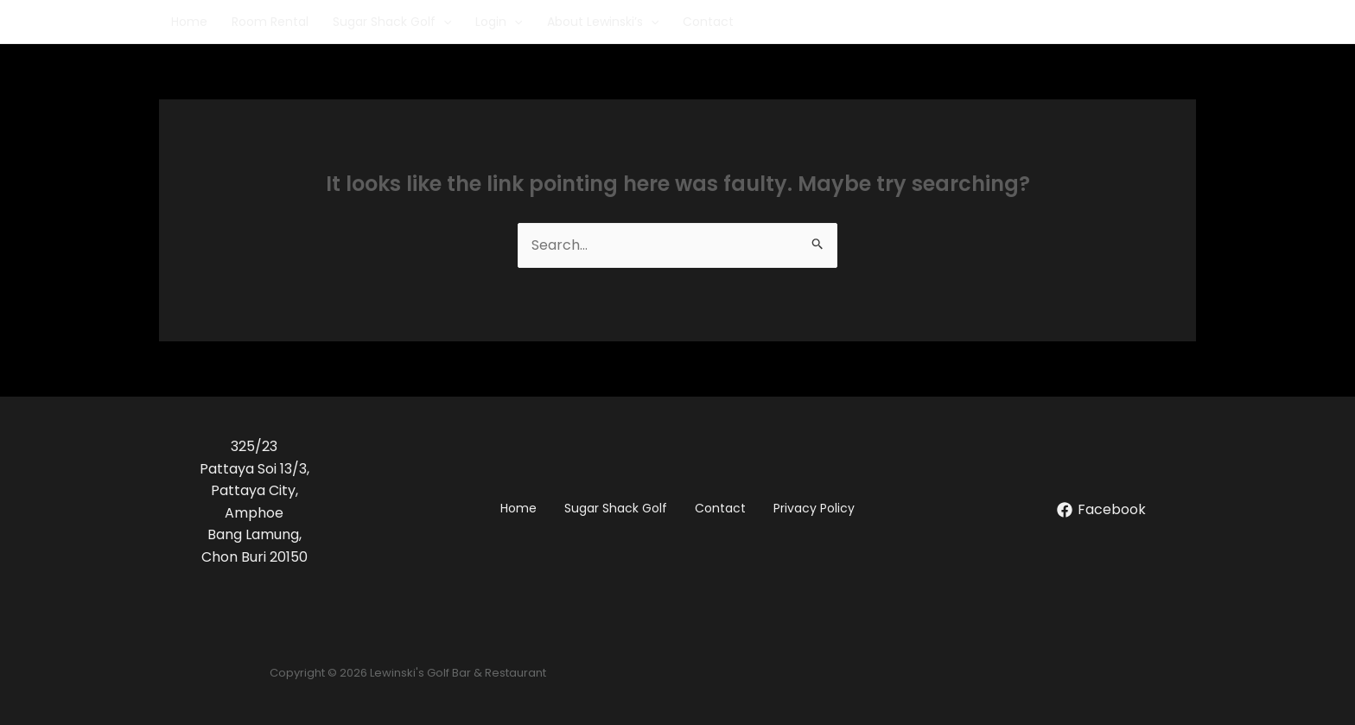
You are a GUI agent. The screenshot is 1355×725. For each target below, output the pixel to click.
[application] (443, 21)
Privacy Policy (814, 508)
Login (498, 21)
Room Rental (270, 21)
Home (189, 21)
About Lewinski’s (602, 21)
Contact (708, 21)
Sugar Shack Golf (392, 21)
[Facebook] (1101, 510)
